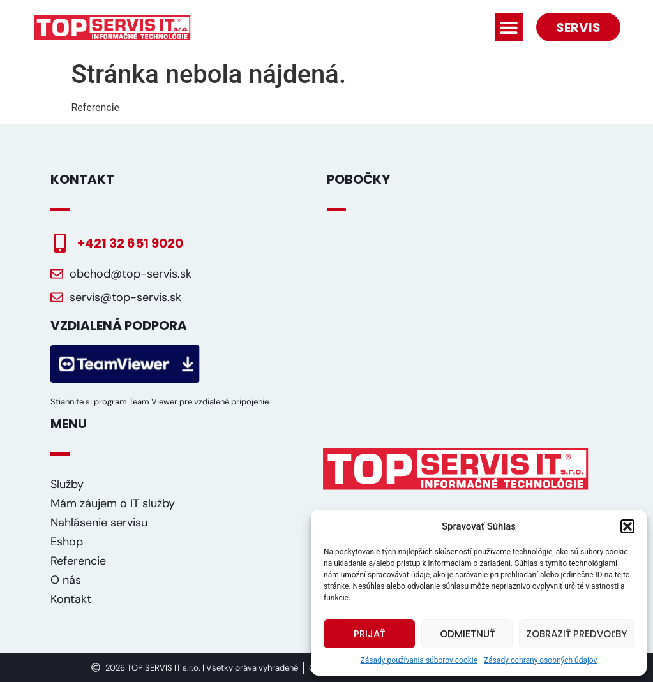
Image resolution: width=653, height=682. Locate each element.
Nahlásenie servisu (98, 522)
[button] (627, 526)
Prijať (369, 634)
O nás (65, 580)
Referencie (78, 560)
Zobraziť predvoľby (576, 634)
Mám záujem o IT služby (112, 503)
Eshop (66, 541)
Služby (67, 484)
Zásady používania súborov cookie (419, 660)
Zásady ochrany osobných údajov (540, 660)
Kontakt (70, 599)
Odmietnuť (467, 634)
